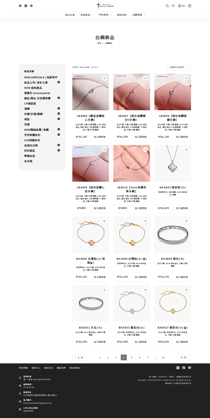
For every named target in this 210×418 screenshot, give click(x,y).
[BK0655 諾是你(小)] (131, 303)
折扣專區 (29, 150)
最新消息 (122, 14)
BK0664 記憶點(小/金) (131, 258)
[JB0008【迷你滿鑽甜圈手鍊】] (172, 92)
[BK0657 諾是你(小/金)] (172, 303)
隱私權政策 (75, 367)
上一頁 (79, 357)
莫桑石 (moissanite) (37, 93)
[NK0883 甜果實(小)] (172, 163)
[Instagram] (25, 6)
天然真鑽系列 (32, 135)
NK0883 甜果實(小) (173, 187)
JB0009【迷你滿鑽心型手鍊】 (91, 189)
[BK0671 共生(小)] (90, 303)
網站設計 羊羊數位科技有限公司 (178, 383)
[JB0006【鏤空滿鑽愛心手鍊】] (90, 92)
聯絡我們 (61, 367)
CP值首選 (30, 103)
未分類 (28, 161)
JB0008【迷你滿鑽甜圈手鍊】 (173, 118)
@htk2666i (28, 410)
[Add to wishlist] (104, 78)
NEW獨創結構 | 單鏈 (36, 129)
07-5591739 (28, 387)
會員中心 (36, 367)
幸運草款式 (162, 192)
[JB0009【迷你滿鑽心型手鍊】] (90, 163)
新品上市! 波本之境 (36, 82)
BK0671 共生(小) (90, 327)
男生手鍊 (161, 263)
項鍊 (174, 194)
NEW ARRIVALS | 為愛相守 (40, 77)
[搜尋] (167, 5)
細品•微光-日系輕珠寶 (89, 127)
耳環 (27, 124)
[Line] (31, 6)
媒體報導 (139, 14)
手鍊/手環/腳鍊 (90, 124)
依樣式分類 (31, 145)
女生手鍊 (79, 124)
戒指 (27, 119)
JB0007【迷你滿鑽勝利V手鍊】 (132, 118)
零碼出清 (29, 156)
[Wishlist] (173, 5)
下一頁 (184, 357)
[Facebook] (20, 6)
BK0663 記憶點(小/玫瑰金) (90, 260)
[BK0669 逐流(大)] (172, 234)
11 (163, 357)
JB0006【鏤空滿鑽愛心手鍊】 (91, 118)
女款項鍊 (172, 192)
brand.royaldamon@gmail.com (37, 403)
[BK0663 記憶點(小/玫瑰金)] (90, 234)
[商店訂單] (179, 67)
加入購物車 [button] (100, 136)
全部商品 (87, 14)
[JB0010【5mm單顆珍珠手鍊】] (131, 163)
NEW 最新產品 (172, 263)
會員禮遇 (48, 367)
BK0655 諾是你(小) (132, 327)
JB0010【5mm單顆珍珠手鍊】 (131, 189)
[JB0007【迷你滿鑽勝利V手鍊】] (131, 92)
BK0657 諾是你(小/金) (173, 327)
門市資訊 (105, 14)
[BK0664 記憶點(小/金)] (131, 234)
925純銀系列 (32, 140)
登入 (182, 5)
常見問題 (23, 367)
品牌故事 (70, 14)
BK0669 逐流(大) (172, 258)
